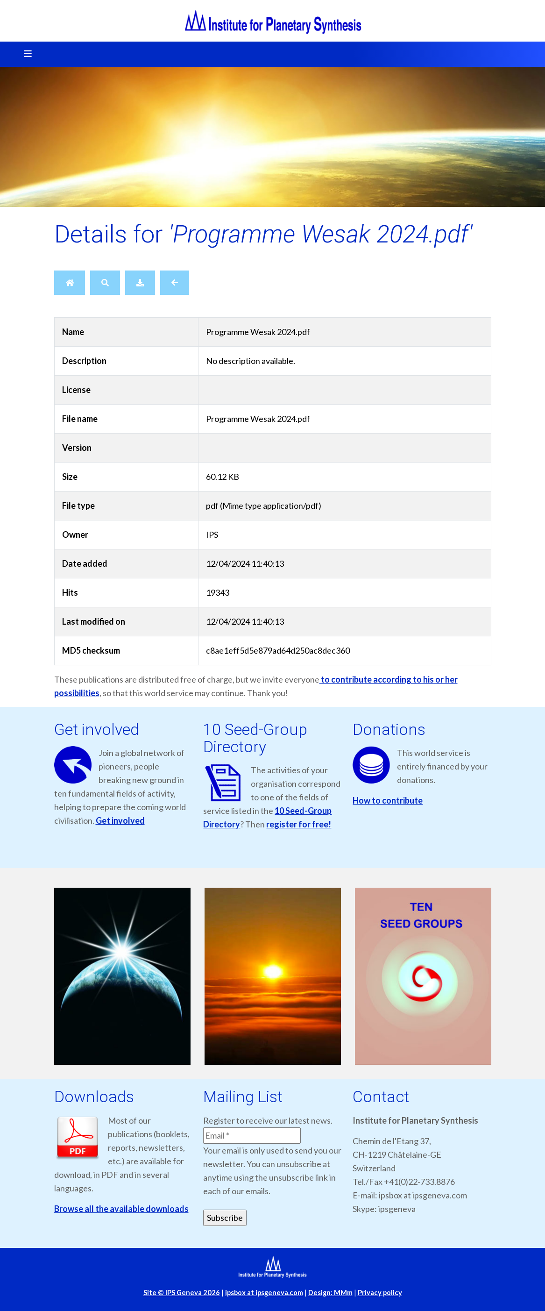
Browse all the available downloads (121, 1209)
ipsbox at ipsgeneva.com (264, 1293)
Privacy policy (380, 1293)
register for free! (298, 824)
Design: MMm (330, 1293)
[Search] (105, 283)
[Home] (69, 283)
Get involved (120, 820)
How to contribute (388, 800)
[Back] (174, 283)
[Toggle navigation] (25, 54)
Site (181, 1293)
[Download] (140, 283)
